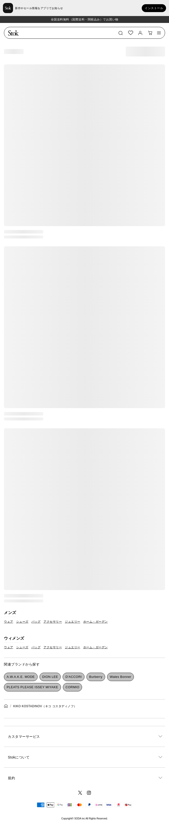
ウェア (8, 621)
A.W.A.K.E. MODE (21, 677)
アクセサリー (52, 621)
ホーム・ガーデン (95, 621)
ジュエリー (72, 621)
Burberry (95, 677)
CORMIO (72, 687)
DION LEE (50, 677)
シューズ (22, 621)
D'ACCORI (74, 677)
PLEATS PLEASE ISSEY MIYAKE (32, 687)
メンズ (10, 613)
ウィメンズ (14, 638)
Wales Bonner (120, 677)
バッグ (36, 621)
